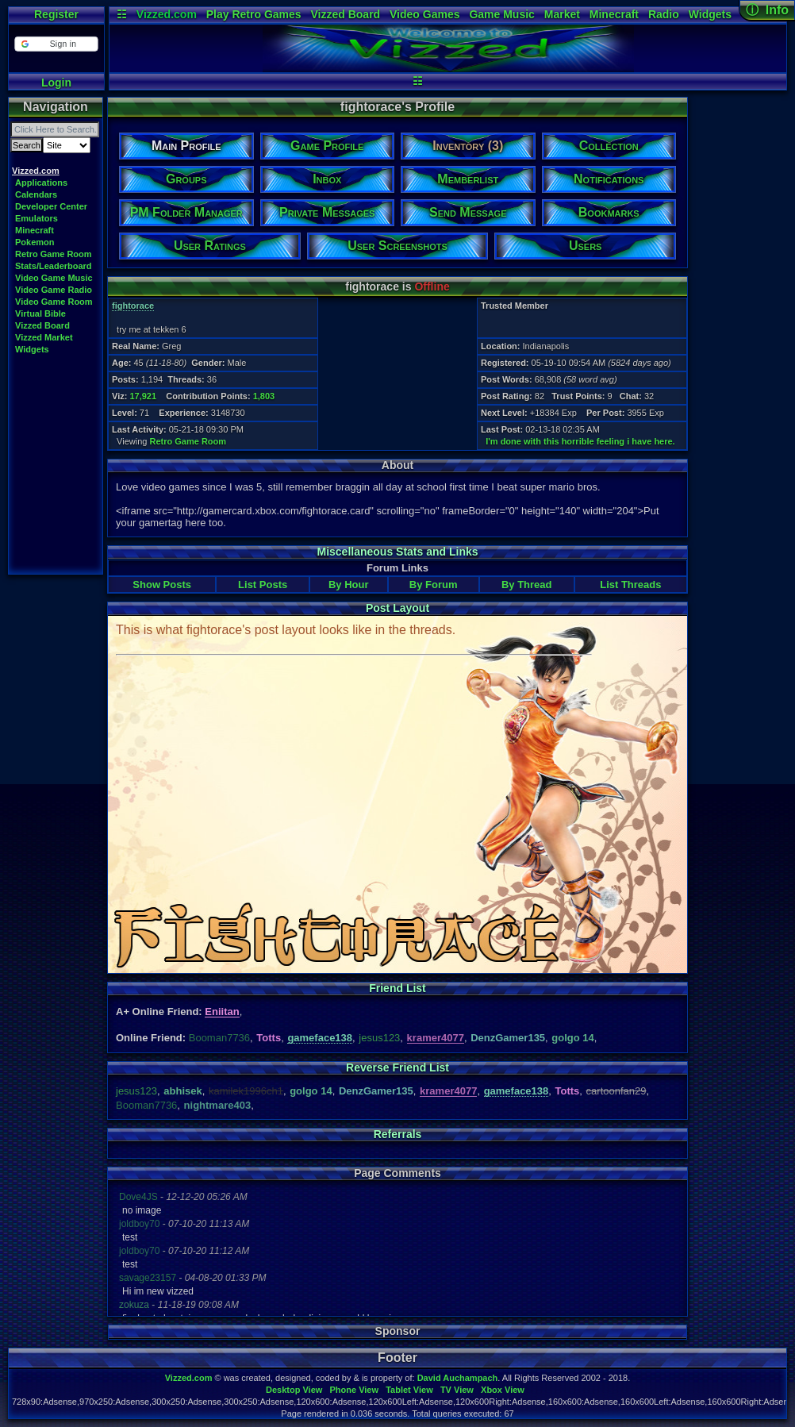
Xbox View (502, 1389)
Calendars (36, 194)
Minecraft (614, 14)
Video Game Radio (53, 289)
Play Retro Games (253, 14)
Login (56, 82)
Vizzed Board (345, 14)
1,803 (264, 396)
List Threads (630, 584)
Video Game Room (54, 301)
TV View (457, 1389)
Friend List (397, 988)
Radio (663, 14)
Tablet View (409, 1389)
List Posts (262, 584)
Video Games (424, 14)
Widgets (710, 14)
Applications (41, 182)
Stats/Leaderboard (53, 266)
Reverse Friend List (397, 1067)
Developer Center (51, 206)
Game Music (501, 14)
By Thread (526, 584)
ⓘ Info (767, 10)
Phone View (353, 1389)
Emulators (36, 218)
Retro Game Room (53, 254)
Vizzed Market (44, 337)
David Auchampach (457, 1378)
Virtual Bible (40, 313)
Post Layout (397, 608)
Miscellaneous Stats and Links (397, 551)
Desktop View (294, 1389)
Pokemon (35, 242)
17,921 (142, 396)
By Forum (433, 584)
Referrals (398, 1134)
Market (562, 14)
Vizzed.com (166, 14)
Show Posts (161, 584)
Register (56, 14)
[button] (56, 44)
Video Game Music (54, 278)
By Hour (348, 584)
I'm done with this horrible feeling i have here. (580, 441)
